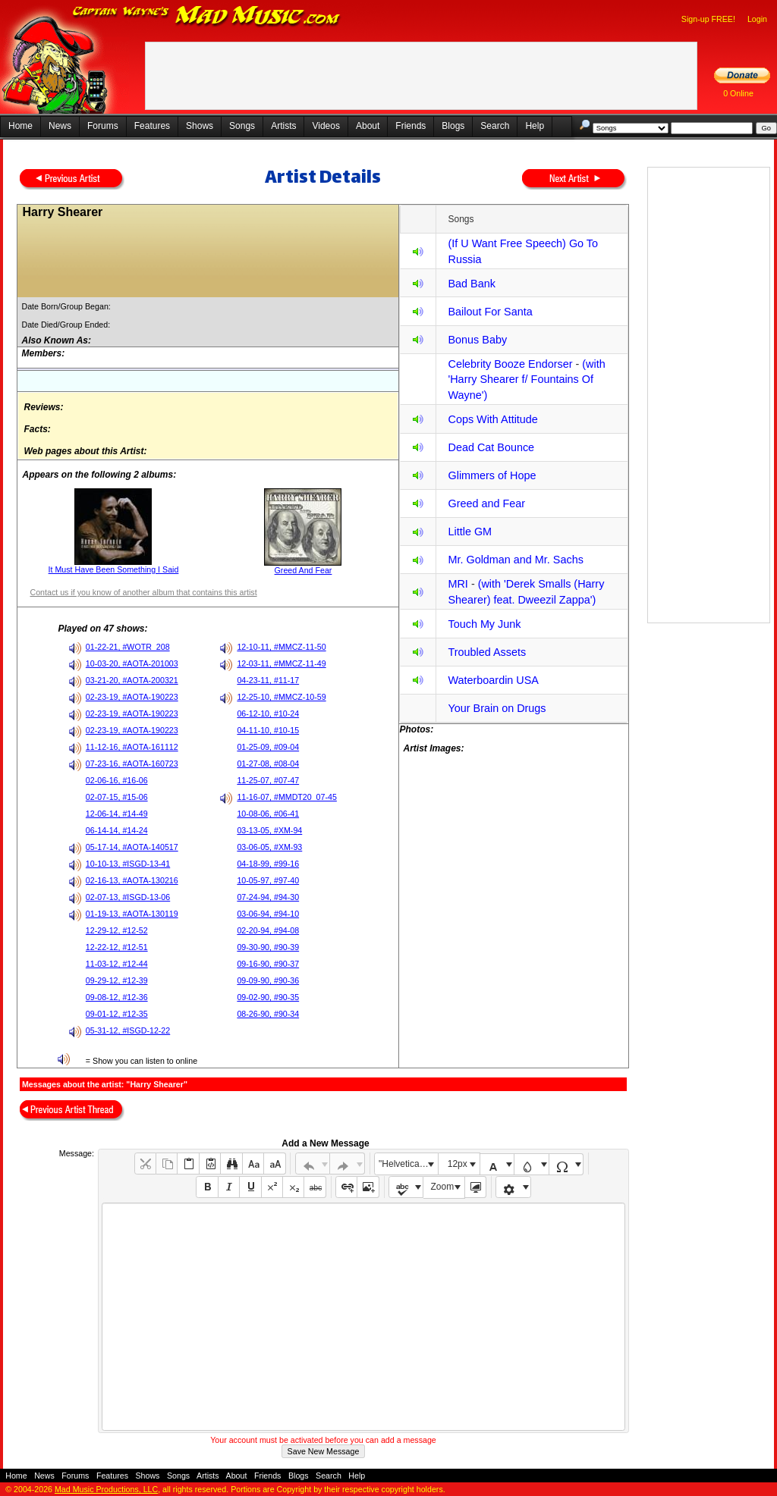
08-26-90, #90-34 (268, 1013)
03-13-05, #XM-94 (269, 830)
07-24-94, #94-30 (268, 897)
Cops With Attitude (492, 419)
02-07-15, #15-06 (117, 796)
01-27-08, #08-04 (268, 763)
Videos (325, 126)
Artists (283, 126)
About (367, 126)
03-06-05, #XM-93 (269, 846)
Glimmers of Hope (492, 475)
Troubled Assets (487, 652)
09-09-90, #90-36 (268, 980)
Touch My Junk (484, 624)
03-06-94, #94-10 (268, 913)
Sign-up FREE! (708, 19)
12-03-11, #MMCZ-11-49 (281, 663)
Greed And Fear (303, 570)
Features (152, 126)
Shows (199, 126)
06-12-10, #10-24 (268, 713)
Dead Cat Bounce (491, 447)
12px (457, 1164)
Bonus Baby (477, 340)
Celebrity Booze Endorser (510, 364)
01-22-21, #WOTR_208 (128, 646)
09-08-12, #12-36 (117, 997)
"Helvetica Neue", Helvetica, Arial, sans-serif (408, 1164)
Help (534, 126)
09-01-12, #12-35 (117, 1013)
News (60, 126)
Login (757, 19)
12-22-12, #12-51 (117, 947)
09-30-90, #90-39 (268, 947)
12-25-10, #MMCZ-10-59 (281, 696)
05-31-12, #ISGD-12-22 (128, 1030)
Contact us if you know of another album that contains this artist (143, 592)
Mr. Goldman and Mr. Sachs (515, 560)
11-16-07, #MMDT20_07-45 (287, 796)
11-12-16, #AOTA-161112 (132, 746)
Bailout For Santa (490, 312)
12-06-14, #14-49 (117, 813)
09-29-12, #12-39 (117, 980)
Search (494, 126)
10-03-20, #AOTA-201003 (132, 663)
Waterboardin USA (493, 680)
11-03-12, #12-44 (117, 963)
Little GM (470, 531)
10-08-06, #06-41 (268, 813)
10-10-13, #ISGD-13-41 (128, 863)
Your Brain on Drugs (497, 708)
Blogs (453, 126)
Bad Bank (471, 284)
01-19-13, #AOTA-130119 (132, 913)
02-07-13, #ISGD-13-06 (128, 897)
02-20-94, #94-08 (268, 930)
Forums (102, 126)
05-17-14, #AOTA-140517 (132, 846)
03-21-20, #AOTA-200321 (132, 680)
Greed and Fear (486, 503)
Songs (242, 126)
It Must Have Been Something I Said (114, 569)
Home (20, 126)
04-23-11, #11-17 (268, 680)
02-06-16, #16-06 (117, 780)
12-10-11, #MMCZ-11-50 (281, 646)
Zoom (443, 1186)
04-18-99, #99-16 (268, 863)
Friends (410, 126)
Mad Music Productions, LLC (106, 1489)
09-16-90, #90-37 (268, 963)
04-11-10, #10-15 (268, 730)
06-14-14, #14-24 (117, 830)
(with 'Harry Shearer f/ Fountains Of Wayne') (526, 379)
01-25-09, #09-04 (268, 746)
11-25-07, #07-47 (268, 780)
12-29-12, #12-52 (117, 930)
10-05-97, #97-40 (268, 880)
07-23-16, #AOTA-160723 (132, 763)
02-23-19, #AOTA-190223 (132, 696)
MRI (457, 584)
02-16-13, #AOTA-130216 (132, 880)
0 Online (738, 93)
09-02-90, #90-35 (268, 997)
